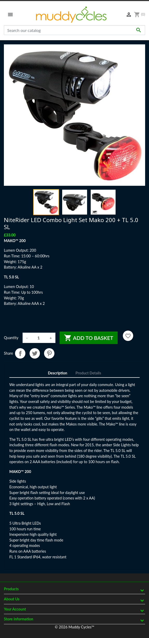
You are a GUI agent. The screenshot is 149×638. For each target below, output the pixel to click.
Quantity (11, 337)
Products (11, 589)
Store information (18, 619)
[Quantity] (38, 338)
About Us (11, 599)
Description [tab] (57, 373)
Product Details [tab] (88, 373)
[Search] (74, 30)
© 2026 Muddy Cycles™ (74, 627)
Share (20, 353)
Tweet (35, 353)
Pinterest (49, 353)
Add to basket (88, 338)
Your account (15, 609)
